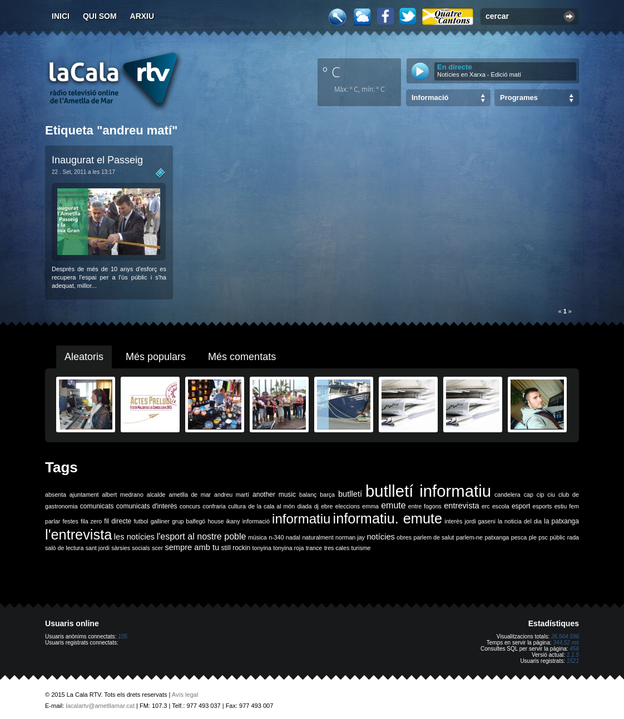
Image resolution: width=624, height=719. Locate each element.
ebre (327, 506)
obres (404, 537)
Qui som (100, 16)
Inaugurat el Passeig (97, 160)
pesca (519, 537)
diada (304, 506)
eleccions (347, 506)
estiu (560, 506)
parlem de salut (433, 537)
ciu (551, 494)
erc (486, 506)
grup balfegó (188, 521)
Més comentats (242, 356)
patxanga (496, 537)
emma (370, 506)
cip (540, 494)
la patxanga (561, 521)
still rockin (235, 548)
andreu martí (231, 494)
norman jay (350, 537)
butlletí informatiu (428, 491)
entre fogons (425, 506)
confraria (213, 506)
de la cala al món (271, 506)
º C (331, 71)
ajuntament (84, 494)
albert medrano (122, 494)
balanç (307, 494)
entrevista (461, 505)
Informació (430, 97)
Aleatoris (84, 356)
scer (157, 548)
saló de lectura (64, 548)
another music (274, 494)
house (215, 521)
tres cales (337, 548)
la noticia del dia (520, 521)
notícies (381, 536)
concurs (190, 506)
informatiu (301, 518)
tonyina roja (288, 548)
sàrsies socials (130, 548)
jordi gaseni (479, 521)
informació (256, 521)
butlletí (350, 494)
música (257, 537)
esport (521, 506)
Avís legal (185, 694)
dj (316, 506)
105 (122, 636)
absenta (55, 494)
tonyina (261, 548)
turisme (361, 548)
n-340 (276, 537)
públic (557, 537)
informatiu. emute (388, 518)
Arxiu (142, 16)
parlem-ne (469, 537)
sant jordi (98, 548)
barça (327, 494)
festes (70, 521)
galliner (160, 521)
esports (542, 506)
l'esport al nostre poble (201, 536)
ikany (233, 521)
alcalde (156, 494)
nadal (293, 537)
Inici (61, 16)
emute (393, 505)
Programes (519, 97)
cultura (237, 506)
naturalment (317, 537)
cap (528, 494)
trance (314, 548)
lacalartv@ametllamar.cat (100, 705)
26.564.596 (565, 636)
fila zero (91, 521)
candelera (507, 494)
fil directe (117, 521)
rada (573, 537)
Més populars (156, 356)
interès (453, 521)
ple (533, 537)
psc (543, 537)
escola (500, 506)
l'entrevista (78, 534)
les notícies (134, 536)
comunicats (97, 506)
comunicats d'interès (146, 506)
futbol (140, 521)
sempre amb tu (192, 547)
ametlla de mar (190, 494)
